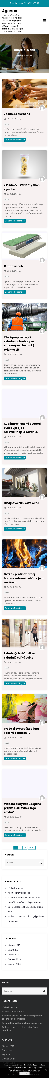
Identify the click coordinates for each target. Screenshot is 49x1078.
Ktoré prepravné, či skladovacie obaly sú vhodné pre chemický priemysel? (19, 343)
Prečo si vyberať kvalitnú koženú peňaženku (21, 731)
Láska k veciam (15, 888)
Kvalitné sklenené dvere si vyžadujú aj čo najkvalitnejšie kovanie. (22, 428)
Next (31, 847)
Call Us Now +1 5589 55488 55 (24, 3)
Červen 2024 (14, 959)
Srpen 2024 (14, 954)
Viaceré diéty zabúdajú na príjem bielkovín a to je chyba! (22, 808)
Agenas (9, 11)
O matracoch (13, 266)
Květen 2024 (14, 964)
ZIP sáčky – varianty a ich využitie (22, 187)
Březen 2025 (14, 945)
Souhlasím (24, 1074)
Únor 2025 (13, 949)
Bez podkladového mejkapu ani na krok (22, 1023)
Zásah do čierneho (17, 114)
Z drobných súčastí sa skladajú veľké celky (19, 655)
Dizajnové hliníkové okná (21, 503)
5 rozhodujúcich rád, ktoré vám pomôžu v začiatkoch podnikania (23, 1017)
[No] (45, 1069)
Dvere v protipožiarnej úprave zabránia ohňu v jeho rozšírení (24, 578)
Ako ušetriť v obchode (19, 892)
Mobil (7, 124)
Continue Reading (15, 139)
